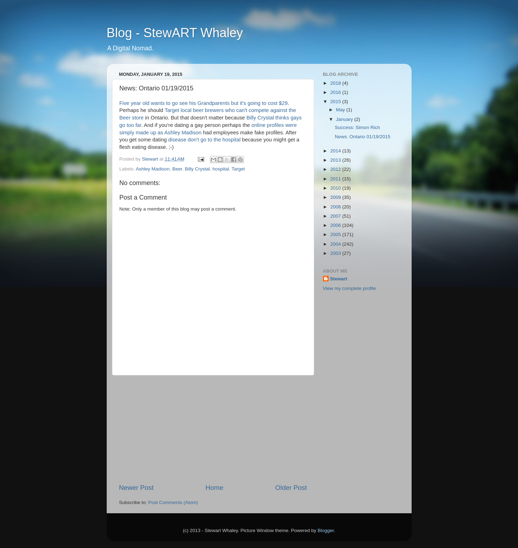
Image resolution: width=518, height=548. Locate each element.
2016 (336, 92)
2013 (336, 160)
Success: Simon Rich (357, 127)
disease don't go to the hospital (204, 139)
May (341, 109)
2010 (336, 188)
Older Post (291, 487)
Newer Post (136, 487)
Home (214, 487)
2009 (336, 197)
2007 (336, 216)
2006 (336, 225)
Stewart (338, 278)
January (345, 119)
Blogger (326, 530)
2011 (336, 178)
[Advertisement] (213, 429)
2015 (336, 101)
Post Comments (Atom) (173, 502)
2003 (336, 253)
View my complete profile (349, 288)
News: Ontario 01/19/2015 (362, 136)
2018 (336, 83)
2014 (336, 150)
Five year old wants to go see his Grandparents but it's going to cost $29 (203, 103)
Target (172, 110)
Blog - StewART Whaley (175, 33)
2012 (336, 169)
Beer (177, 169)
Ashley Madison (152, 169)
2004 (336, 244)
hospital (220, 169)
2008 (336, 206)
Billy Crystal (197, 169)
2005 (336, 234)
